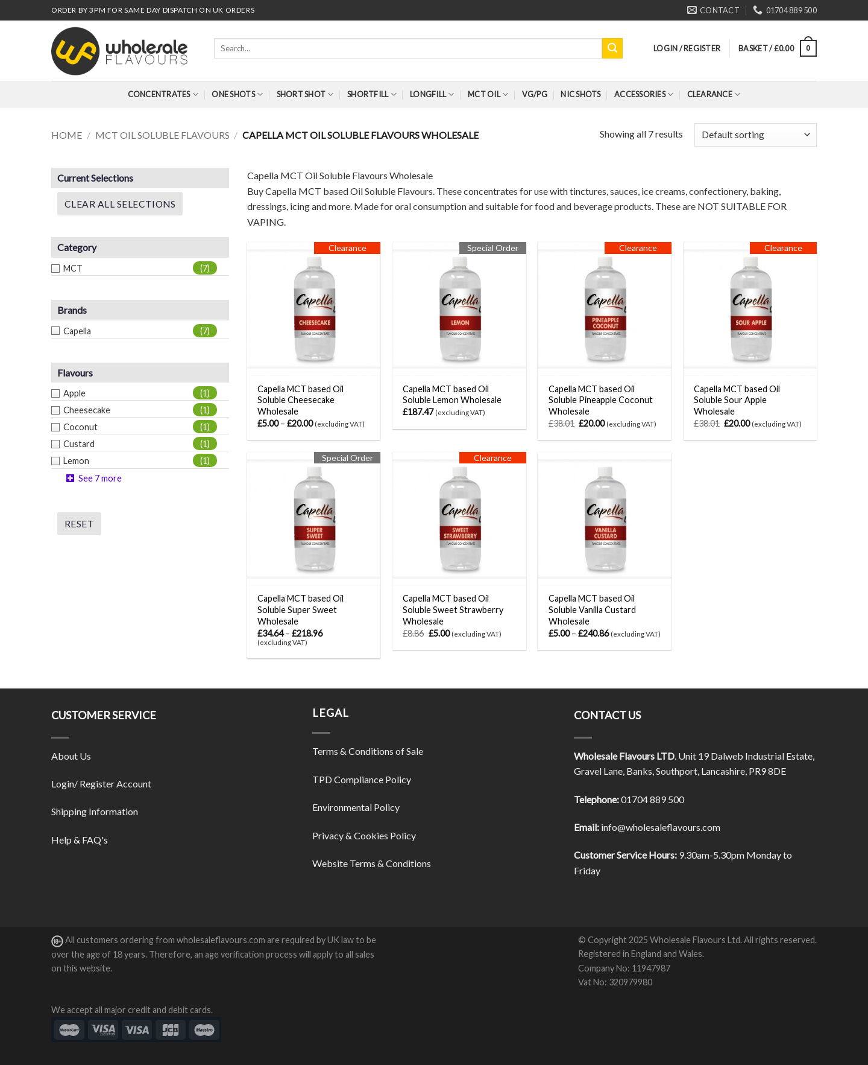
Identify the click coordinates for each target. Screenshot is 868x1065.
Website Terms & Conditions (371, 863)
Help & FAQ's (79, 839)
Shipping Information (94, 811)
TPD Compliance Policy (361, 779)
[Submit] (612, 48)
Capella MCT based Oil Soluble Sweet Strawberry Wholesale (453, 609)
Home (66, 135)
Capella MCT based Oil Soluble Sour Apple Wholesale (737, 400)
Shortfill (372, 94)
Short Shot (305, 94)
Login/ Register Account (101, 783)
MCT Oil (488, 94)
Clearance (714, 94)
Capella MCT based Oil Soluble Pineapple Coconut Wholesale (601, 400)
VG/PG (534, 94)
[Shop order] (755, 135)
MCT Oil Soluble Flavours (162, 135)
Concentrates (163, 94)
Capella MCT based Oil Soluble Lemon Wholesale (452, 394)
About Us (71, 755)
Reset (79, 523)
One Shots (237, 94)
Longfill (432, 94)
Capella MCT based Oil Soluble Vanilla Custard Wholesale (592, 609)
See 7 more (100, 478)
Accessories (643, 94)
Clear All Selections (119, 204)
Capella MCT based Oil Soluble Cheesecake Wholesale (300, 400)
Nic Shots (580, 94)
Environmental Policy (356, 807)
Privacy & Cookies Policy (364, 835)
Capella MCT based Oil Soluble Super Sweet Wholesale (300, 609)
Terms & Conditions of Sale (367, 751)
